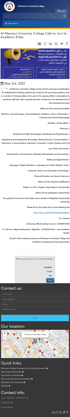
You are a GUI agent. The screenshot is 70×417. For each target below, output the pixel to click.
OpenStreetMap (55, 357)
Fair (50, 275)
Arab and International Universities (17, 379)
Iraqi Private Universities (12, 372)
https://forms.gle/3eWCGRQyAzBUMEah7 (51, 213)
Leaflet (44, 357)
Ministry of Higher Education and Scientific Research (24, 368)
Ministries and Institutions (13, 382)
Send (50, 280)
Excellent (48, 267)
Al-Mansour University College (31, 6)
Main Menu (11, 23)
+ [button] (5, 333)
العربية (61, 11)
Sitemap (5, 386)
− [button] (5, 337)
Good (49, 271)
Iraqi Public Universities (12, 375)
